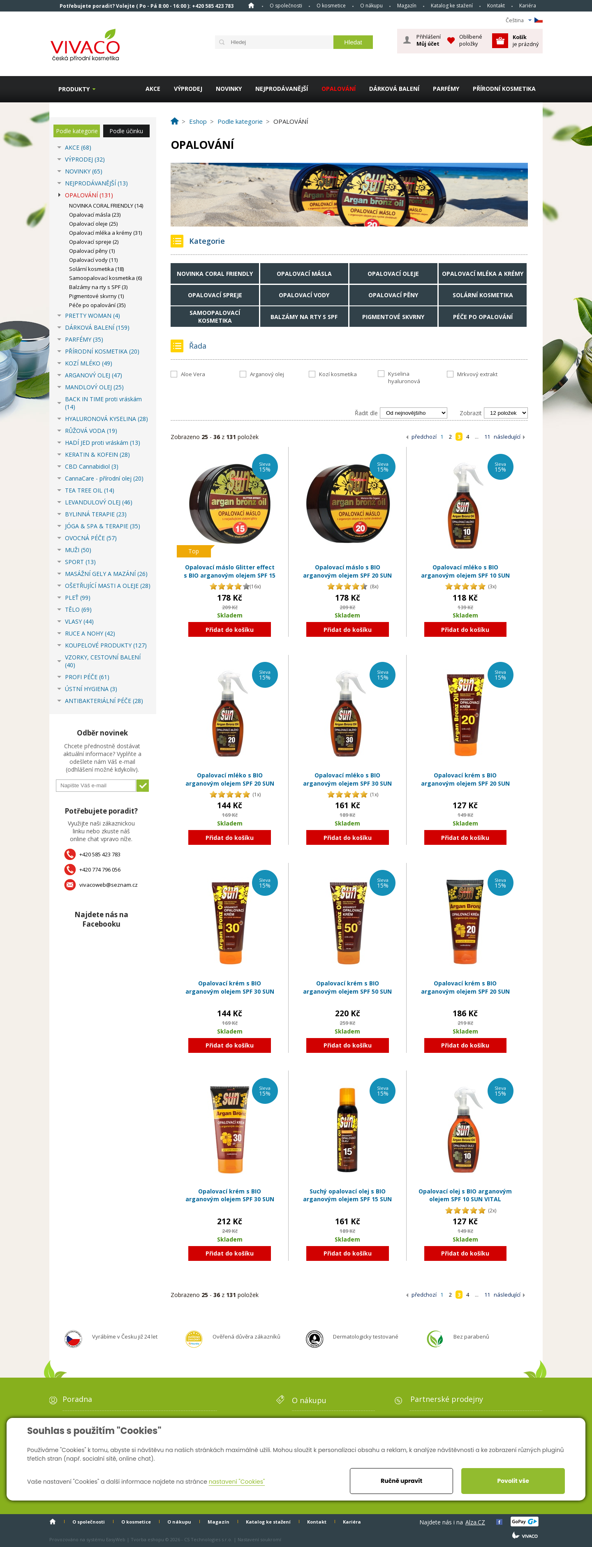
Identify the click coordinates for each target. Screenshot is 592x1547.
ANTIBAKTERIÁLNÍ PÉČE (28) (104, 701)
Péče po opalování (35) (97, 305)
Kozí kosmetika (338, 374)
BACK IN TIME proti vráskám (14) (103, 403)
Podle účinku (126, 131)
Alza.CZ (475, 1522)
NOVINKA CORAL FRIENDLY (215, 273)
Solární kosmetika (483, 295)
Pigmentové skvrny (393, 317)
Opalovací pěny (393, 295)
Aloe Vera (193, 374)
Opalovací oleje (393, 273)
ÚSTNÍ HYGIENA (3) (91, 689)
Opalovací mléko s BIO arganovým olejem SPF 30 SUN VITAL (347, 783)
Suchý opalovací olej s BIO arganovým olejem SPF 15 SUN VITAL (347, 1199)
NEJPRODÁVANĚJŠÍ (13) (96, 183)
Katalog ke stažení (452, 5)
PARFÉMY (446, 88)
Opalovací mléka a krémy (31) (105, 232)
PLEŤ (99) (77, 597)
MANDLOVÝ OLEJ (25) (94, 387)
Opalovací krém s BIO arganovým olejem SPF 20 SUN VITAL (465, 783)
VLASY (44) (79, 621)
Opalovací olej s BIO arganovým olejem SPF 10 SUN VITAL (465, 1195)
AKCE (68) (78, 147)
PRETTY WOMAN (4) (92, 315)
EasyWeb (115, 1539)
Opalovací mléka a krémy (482, 273)
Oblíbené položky (470, 40)
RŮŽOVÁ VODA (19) (91, 431)
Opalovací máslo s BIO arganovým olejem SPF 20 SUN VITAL (347, 575)
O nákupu (371, 5)
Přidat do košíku (230, 630)
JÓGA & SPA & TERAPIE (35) (102, 526)
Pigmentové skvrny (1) (96, 296)
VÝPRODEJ (188, 88)
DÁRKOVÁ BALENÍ (394, 88)
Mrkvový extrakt (477, 374)
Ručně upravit (401, 1481)
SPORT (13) (80, 562)
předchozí (424, 436)
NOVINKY (229, 88)
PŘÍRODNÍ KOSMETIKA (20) (102, 351)
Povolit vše (513, 1481)
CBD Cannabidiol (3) (91, 466)
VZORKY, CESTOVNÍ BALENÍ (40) (103, 661)
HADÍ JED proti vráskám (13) (102, 442)
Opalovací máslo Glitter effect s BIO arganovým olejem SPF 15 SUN (229, 575)
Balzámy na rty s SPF (304, 317)
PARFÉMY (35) (84, 339)
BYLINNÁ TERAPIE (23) (96, 514)
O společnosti (286, 5)
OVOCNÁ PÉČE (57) (91, 538)
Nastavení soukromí (259, 1539)
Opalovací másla (304, 273)
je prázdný (526, 40)
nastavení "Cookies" (237, 1482)
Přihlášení (428, 40)
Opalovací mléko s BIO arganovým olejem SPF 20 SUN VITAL (229, 783)
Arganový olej (267, 374)
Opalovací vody (304, 295)
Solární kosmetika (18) (96, 269)
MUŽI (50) (78, 550)
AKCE (153, 88)
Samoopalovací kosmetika (215, 316)
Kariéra (527, 5)
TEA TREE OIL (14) (89, 490)
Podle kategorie (77, 131)
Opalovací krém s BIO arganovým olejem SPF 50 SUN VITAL (347, 991)
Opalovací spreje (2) (93, 241)
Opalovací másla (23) (94, 214)
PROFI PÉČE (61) (87, 677)
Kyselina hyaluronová (404, 377)
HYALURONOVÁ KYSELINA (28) (106, 419)
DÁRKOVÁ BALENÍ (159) (97, 327)
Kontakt (496, 5)
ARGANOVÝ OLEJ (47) (93, 375)
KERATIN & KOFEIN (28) (97, 454)
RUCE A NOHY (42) (90, 633)
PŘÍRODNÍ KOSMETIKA (504, 88)
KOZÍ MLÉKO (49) (88, 363)
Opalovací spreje (215, 295)
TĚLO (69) (78, 609)
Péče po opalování (483, 317)
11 (487, 436)
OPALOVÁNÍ (338, 88)
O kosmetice (331, 5)
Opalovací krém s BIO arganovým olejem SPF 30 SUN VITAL (229, 991)
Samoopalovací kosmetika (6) (105, 278)
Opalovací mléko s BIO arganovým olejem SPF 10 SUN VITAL (465, 575)
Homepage (251, 5)
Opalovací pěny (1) (92, 250)
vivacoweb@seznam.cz (108, 884)
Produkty (74, 89)
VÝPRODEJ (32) (85, 159)
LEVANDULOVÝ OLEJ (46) (98, 502)
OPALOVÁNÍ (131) (89, 195)
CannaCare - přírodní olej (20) (104, 478)
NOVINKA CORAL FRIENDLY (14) (106, 205)
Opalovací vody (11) (93, 260)
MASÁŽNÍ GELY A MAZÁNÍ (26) (106, 574)
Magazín (406, 5)
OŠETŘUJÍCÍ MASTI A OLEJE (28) (107, 586)
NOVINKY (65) (83, 171)
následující (507, 436)
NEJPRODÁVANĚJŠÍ (281, 88)
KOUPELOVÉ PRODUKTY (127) (106, 645)
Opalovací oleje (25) (93, 223)
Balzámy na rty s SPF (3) (98, 287)
